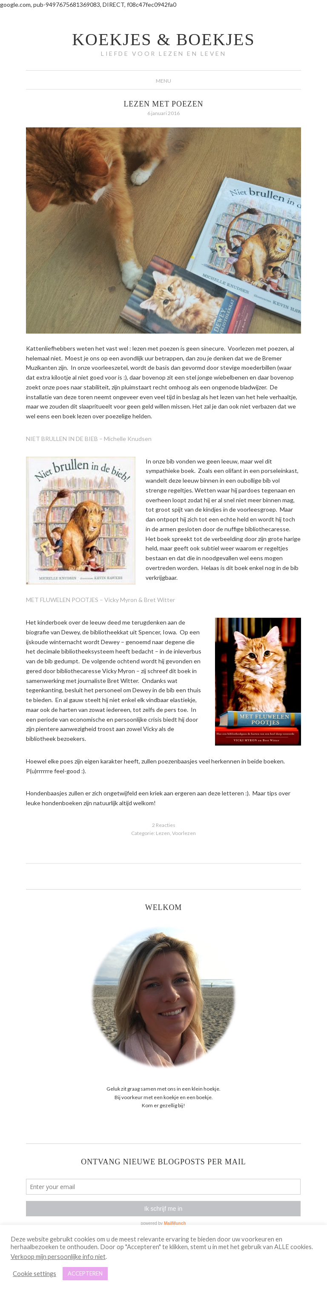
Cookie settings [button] (34, 1273)
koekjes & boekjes (163, 39)
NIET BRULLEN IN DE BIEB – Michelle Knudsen (89, 438)
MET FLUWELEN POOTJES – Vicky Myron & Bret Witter (100, 599)
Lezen (163, 833)
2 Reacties (163, 825)
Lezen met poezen (163, 104)
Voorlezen (184, 833)
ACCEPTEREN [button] (85, 1273)
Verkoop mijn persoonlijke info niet (58, 1256)
